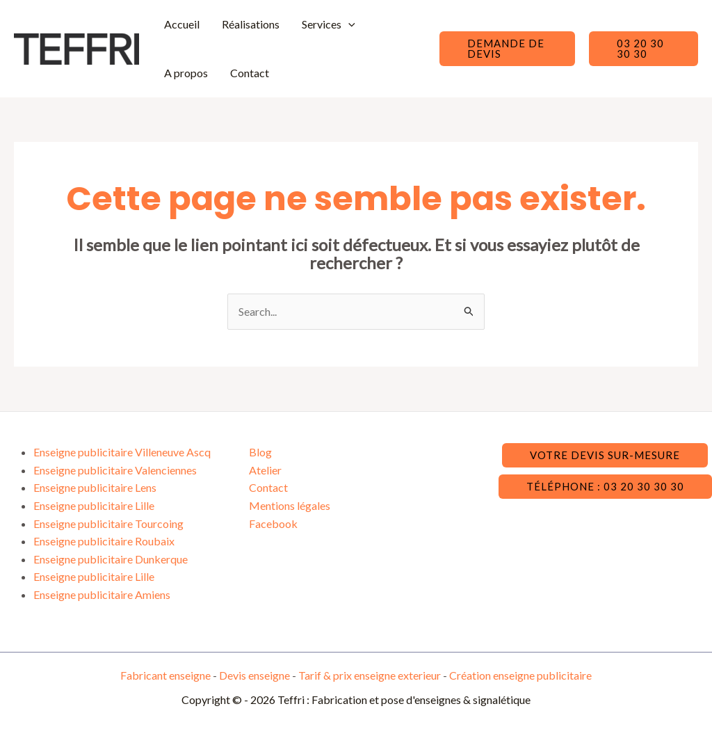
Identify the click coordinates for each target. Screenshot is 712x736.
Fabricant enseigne (166, 675)
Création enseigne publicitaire (520, 675)
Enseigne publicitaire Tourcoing (108, 523)
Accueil (182, 24)
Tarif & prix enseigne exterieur (369, 675)
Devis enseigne (255, 675)
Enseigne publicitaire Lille (93, 505)
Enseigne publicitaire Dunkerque (110, 559)
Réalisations (251, 24)
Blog (260, 451)
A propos (186, 72)
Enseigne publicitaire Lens (94, 487)
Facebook (273, 523)
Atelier (265, 470)
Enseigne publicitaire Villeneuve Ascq (122, 451)
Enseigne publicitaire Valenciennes (115, 470)
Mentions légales (289, 505)
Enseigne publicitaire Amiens (101, 594)
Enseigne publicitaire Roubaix (104, 540)
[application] (348, 24)
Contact (249, 72)
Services (328, 24)
